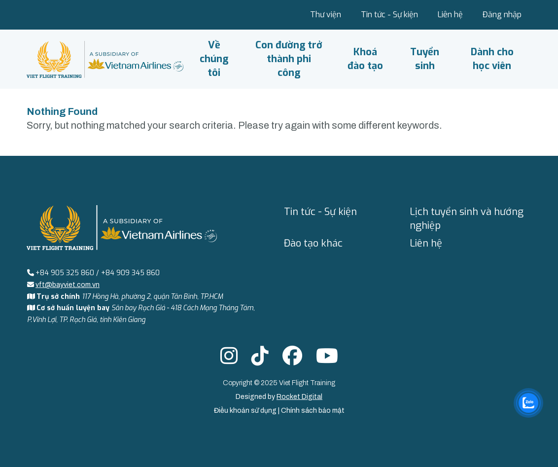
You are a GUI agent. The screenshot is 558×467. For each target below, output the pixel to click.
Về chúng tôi (214, 58)
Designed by (279, 396)
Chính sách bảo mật (313, 410)
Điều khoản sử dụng (246, 410)
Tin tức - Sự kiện (389, 14)
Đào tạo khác (313, 243)
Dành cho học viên (492, 58)
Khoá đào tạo (365, 58)
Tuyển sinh (424, 58)
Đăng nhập (502, 14)
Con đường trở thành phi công (288, 58)
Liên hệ (450, 14)
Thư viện (325, 14)
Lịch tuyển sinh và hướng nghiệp (466, 218)
